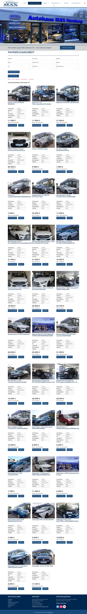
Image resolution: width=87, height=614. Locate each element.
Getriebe (58, 62)
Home (25, 3)
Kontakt (66, 3)
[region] (43, 25)
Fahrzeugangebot (34, 3)
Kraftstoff (58, 58)
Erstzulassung (24, 79)
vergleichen (21, 125)
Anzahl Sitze (35, 66)
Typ (8, 66)
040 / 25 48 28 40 (38, 603)
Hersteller (10, 58)
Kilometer (17, 79)
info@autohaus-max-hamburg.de (40, 606)
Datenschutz (12, 603)
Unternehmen (76, 3)
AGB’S (9, 606)
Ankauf (46, 3)
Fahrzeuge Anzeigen (13, 71)
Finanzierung (56, 3)
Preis (13, 79)
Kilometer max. (35, 62)
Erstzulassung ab (59, 66)
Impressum (11, 605)
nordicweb (50, 612)
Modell (9, 62)
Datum (9, 79)
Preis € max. (35, 58)
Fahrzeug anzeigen (12, 125)
